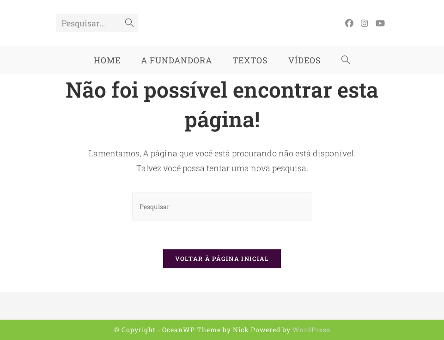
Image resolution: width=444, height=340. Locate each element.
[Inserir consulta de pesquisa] (222, 206)
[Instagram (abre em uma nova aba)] (364, 23)
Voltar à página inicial (222, 258)
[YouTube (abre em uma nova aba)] (380, 23)
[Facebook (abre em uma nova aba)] (349, 23)
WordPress (311, 329)
